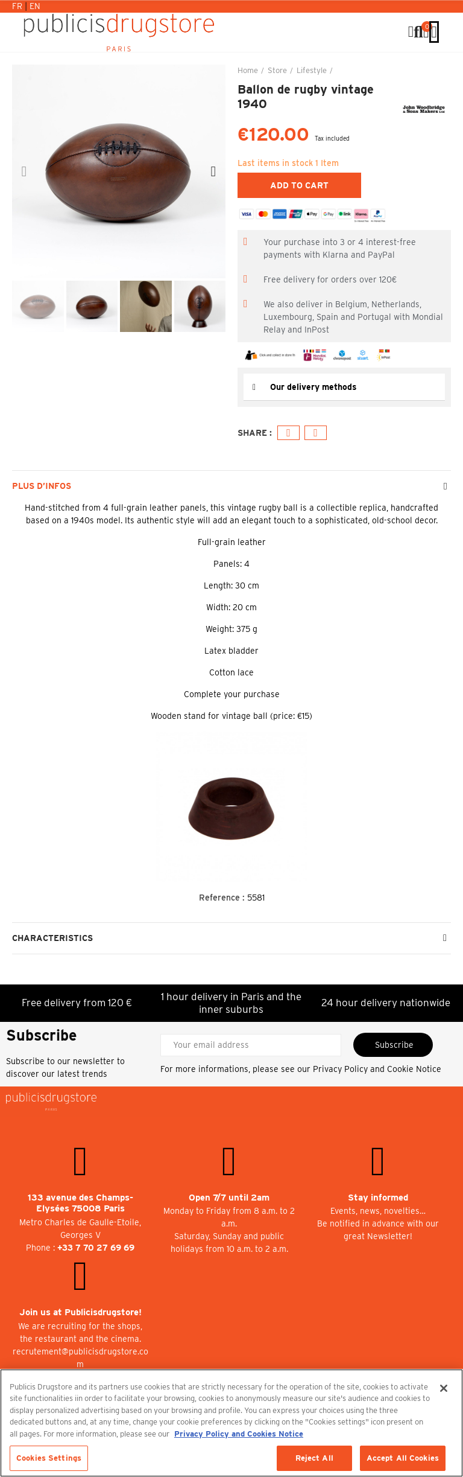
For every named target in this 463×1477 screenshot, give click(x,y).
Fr (18, 6)
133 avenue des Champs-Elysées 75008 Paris (80, 1203)
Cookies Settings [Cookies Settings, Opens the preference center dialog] (48, 1458)
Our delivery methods (313, 387)
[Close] (443, 1388)
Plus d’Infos (41, 486)
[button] (24, 171)
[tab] (344, 387)
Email (315, 433)
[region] (231, 1423)
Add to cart (299, 185)
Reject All (314, 1458)
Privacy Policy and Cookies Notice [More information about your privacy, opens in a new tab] (238, 1433)
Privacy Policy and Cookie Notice (377, 1069)
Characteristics (52, 938)
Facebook (288, 433)
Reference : (222, 897)
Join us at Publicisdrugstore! (80, 1312)
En (35, 6)
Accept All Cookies (403, 1458)
